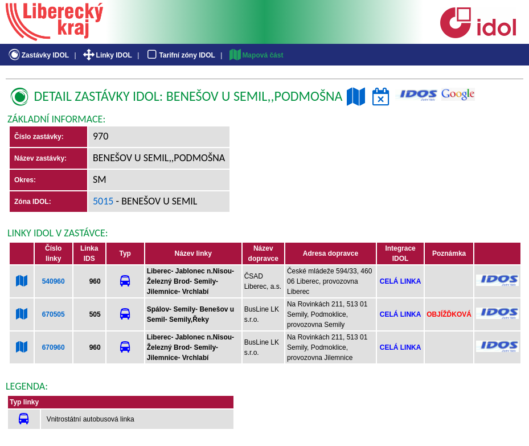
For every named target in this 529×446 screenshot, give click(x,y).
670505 (53, 314)
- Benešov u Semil (156, 201)
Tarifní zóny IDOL (180, 55)
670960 (53, 347)
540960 (53, 281)
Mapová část (256, 55)
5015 (103, 201)
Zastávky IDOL (38, 55)
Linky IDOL (106, 55)
